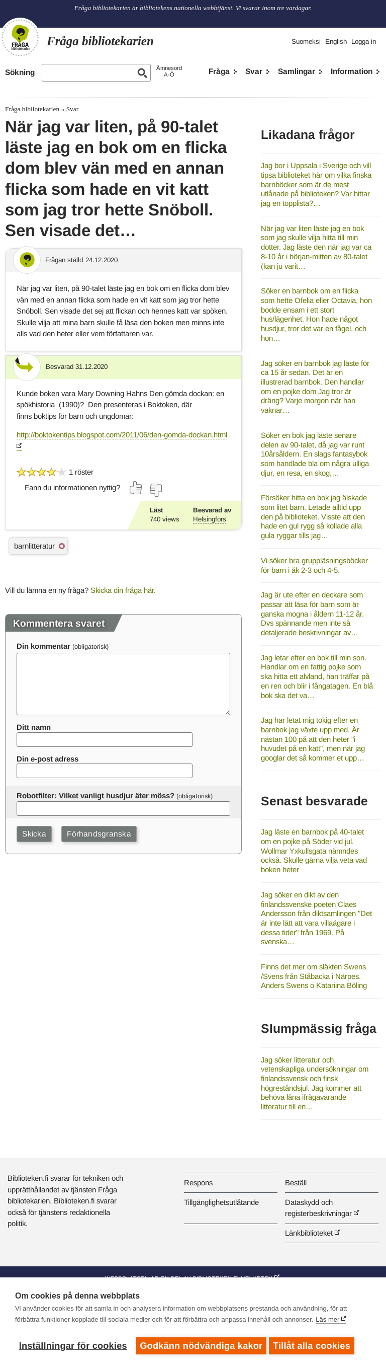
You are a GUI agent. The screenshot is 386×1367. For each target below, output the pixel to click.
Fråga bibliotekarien (32, 109)
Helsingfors (209, 519)
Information (351, 71)
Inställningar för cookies (73, 1346)
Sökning (20, 72)
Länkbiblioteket (309, 1233)
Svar (253, 71)
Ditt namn (34, 727)
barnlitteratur (34, 546)
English (336, 41)
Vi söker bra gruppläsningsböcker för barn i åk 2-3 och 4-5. (314, 565)
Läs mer (327, 1321)
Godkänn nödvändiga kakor (201, 1346)
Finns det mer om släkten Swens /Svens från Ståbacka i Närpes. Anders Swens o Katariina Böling (314, 976)
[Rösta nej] (155, 490)
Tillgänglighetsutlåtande (221, 1202)
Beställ (296, 1182)
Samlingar (296, 71)
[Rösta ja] (136, 487)
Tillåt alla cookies (314, 1346)
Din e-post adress (47, 758)
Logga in (363, 41)
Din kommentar (43, 646)
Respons (198, 1182)
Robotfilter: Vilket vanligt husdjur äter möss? (95, 795)
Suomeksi (306, 41)
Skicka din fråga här (122, 590)
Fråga (219, 71)
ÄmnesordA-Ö (169, 71)
